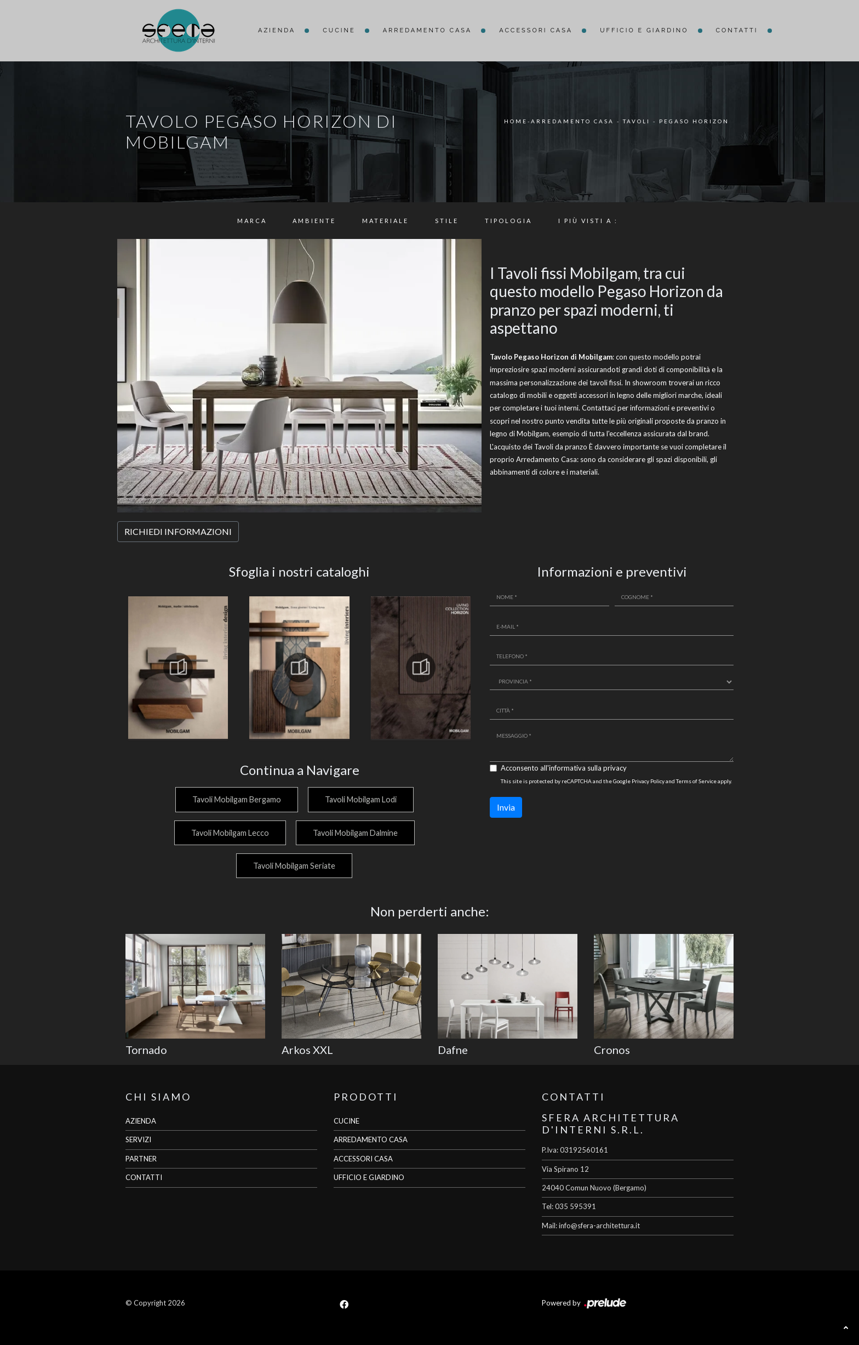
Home (516, 121)
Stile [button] (447, 220)
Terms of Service (696, 781)
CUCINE (346, 1120)
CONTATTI (143, 1177)
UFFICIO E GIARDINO (369, 1177)
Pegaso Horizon (694, 121)
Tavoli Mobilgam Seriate (294, 865)
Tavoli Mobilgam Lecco (229, 832)
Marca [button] (252, 220)
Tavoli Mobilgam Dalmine (355, 832)
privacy (615, 767)
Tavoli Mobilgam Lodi (361, 799)
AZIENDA (140, 1120)
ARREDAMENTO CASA (371, 1139)
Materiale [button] (385, 220)
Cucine (339, 30)
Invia (506, 807)
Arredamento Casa (427, 30)
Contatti (737, 30)
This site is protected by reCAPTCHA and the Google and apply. (616, 781)
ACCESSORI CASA (363, 1158)
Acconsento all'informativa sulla (564, 767)
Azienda (276, 30)
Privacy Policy (648, 781)
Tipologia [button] (508, 220)
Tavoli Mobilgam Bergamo (235, 799)
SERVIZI (138, 1139)
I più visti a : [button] (588, 220)
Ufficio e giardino (644, 30)
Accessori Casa (535, 30)
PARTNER (141, 1158)
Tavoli (636, 121)
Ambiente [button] (314, 220)
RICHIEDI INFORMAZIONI (178, 531)
